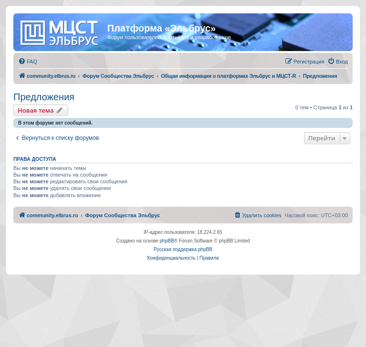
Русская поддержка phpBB (182, 249)
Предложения (43, 97)
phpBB (167, 240)
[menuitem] (27, 61)
